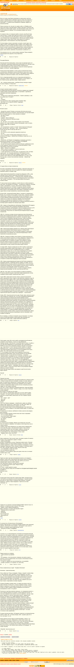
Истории (10, 0)
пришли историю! (70, 660)
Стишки (31, 0)
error (18, 320)
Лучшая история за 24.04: (7, 639)
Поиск (60, 0)
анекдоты (7, 660)
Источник (19, 105)
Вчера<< (2, 634)
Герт (18, 474)
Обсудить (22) (11, 484)
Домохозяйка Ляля (21, 530)
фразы (13, 660)
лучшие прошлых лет (19, 658)
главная (2, 660)
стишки (17, 660)
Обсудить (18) (11, 56)
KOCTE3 (20, 519)
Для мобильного (28, 2)
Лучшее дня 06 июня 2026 (4, 2)
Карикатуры (39, 0)
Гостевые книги (43, 2)
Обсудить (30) (11, 85)
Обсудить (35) (11, 162)
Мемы (18, 0)
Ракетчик (20, 162)
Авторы (46, 0)
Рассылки (33, 2)
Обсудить (11, 105)
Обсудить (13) (11, 519)
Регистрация (72, 2)
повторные (13, 658)
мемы (10, 660)
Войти (68, 2)
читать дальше (23, 653)
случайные (25, 658)
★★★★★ (26, 85)
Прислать (53, 0)
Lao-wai (20, 484)
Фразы (25, 0)
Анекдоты (3, 0)
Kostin (22, 105)
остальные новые (7, 658)
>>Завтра (10, 634)
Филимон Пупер (21, 85)
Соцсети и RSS (38, 2)
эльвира (19, 454)
